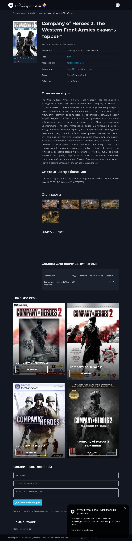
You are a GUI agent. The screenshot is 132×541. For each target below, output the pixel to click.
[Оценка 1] (15, 58)
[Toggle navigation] (10, 5)
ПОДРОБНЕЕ (31, 369)
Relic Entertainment (75, 62)
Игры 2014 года (35, 13)
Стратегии (87, 69)
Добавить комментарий (27, 502)
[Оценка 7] (31, 58)
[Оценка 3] (20, 58)
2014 (69, 56)
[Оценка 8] (34, 58)
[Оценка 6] (28, 58)
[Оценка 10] (18, 61)
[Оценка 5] (26, 58)
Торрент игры (19, 13)
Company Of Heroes (30, 445)
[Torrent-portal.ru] (30, 5)
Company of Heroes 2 (31, 362)
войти (27, 511)
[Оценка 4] (23, 58)
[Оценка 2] (18, 58)
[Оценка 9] (15, 61)
